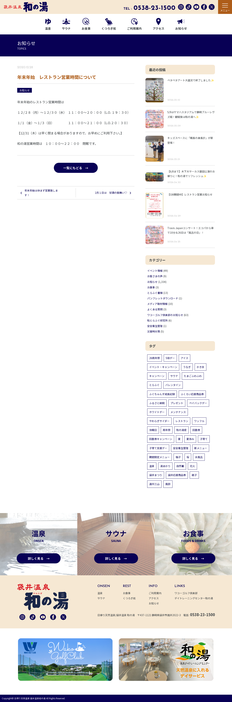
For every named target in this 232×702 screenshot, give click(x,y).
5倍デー (170, 358)
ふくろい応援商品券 (192, 394)
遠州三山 (154, 484)
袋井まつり (155, 475)
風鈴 (167, 484)
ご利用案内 (134, 24)
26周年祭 (154, 358)
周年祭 (166, 430)
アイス (184, 358)
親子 (194, 475)
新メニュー (200, 448)
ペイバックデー (198, 403)
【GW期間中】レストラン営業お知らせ (189, 194)
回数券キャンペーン (160, 439)
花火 (192, 466)
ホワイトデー (157, 412)
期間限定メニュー (159, 457)
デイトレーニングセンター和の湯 (196, 598)
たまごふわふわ (193, 376)
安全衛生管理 (155, 326)
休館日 (153, 430)
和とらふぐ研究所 (157, 320)
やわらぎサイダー (159, 421)
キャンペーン (156, 376)
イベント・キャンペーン (163, 367)
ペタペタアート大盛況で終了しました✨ (190, 80)
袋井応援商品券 (177, 475)
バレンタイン (173, 385)
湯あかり (165, 466)
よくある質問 (155, 309)
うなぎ (187, 367)
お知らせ (181, 25)
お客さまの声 (155, 276)
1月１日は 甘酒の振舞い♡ (111, 193)
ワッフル (199, 421)
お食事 (86, 24)
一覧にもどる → (76, 168)
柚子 (178, 457)
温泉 (48, 25)
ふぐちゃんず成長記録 (162, 394)
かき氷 (200, 367)
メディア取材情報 (157, 304)
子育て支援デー (158, 448)
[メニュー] (225, 7)
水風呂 (199, 457)
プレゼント (176, 403)
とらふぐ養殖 (155, 293)
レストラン (181, 421)
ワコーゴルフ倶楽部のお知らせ (165, 315)
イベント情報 (155, 270)
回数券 (196, 430)
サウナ (66, 24)
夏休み (190, 439)
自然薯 (180, 466)
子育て (204, 439)
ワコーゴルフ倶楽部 (188, 593)
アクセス (158, 24)
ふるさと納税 (157, 403)
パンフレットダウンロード (162, 298)
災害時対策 (153, 331)
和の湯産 (181, 430)
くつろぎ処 (108, 24)
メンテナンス (178, 412)
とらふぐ (154, 385)
